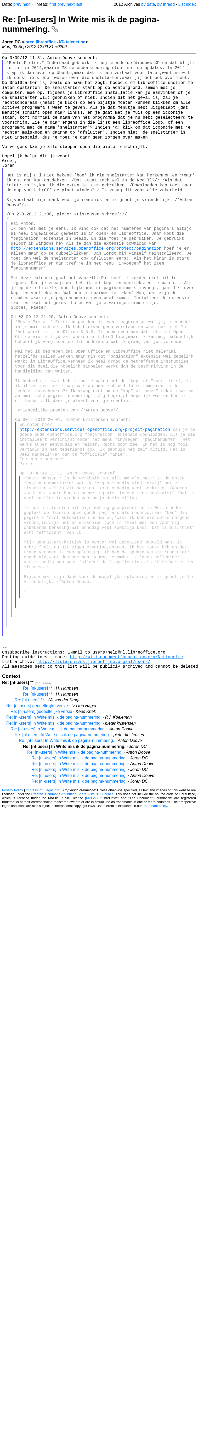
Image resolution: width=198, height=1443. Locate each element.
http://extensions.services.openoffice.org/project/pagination (86, 283)
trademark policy (155, 917)
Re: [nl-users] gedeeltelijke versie (37, 817)
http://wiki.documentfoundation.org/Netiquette (126, 766)
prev (17, 4)
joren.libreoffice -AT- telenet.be (55, 42)
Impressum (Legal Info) (43, 901)
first (52, 4)
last (79, 4)
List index (187, 4)
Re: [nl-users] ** (37, 799)
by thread (166, 4)
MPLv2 (91, 909)
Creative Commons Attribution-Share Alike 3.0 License (72, 905)
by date (148, 4)
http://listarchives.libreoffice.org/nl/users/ (93, 772)
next (26, 4)
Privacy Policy (12, 901)
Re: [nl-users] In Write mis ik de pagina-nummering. (53, 828)
